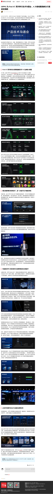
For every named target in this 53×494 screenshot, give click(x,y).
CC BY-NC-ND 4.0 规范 (34, 490)
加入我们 (29, 487)
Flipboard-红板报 (37, 486)
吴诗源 (4, 11)
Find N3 (21, 450)
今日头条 (31, 486)
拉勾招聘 (32, 487)
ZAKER (34, 486)
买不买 (22, 1)
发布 (33, 469)
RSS (28, 486)
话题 (13, 1)
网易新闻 (42, 486)
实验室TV (18, 1)
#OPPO (48, 11)
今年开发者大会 (15, 72)
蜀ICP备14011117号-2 (4, 492)
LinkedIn (35, 487)
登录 (9, 474)
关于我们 (2, 491)
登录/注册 (48, 1)
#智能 (51, 11)
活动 (26, 1)
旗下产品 (29, 1)
